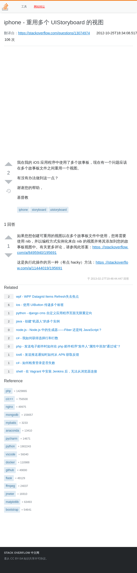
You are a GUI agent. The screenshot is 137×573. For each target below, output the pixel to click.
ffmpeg (10, 486)
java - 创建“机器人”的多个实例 (38, 321)
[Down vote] (8, 181)
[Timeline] (9, 191)
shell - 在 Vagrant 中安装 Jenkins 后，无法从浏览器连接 (56, 371)
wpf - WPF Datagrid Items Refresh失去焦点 (47, 296)
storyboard (39, 210)
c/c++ (9, 399)
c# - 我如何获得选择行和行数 (37, 338)
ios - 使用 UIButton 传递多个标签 (40, 305)
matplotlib (12, 502)
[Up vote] (8, 164)
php (8, 391)
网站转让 (39, 6)
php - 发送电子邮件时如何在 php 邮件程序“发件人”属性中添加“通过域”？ (68, 346)
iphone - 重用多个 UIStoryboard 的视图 (54, 22)
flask (9, 478)
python (10, 446)
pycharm (11, 438)
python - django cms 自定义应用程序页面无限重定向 (54, 313)
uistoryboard (58, 210)
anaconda (12, 430)
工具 (24, 6)
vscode (10, 454)
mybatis (11, 423)
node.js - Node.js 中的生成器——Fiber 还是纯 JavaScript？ (59, 330)
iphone (23, 210)
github (10, 470)
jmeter (10, 494)
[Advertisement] (53, 103)
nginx (9, 407)
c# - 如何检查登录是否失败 (35, 363)
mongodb (12, 415)
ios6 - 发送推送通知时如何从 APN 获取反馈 (47, 354)
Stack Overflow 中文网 (21, 552)
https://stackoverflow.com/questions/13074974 (54, 33)
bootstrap (12, 509)
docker (10, 462)
